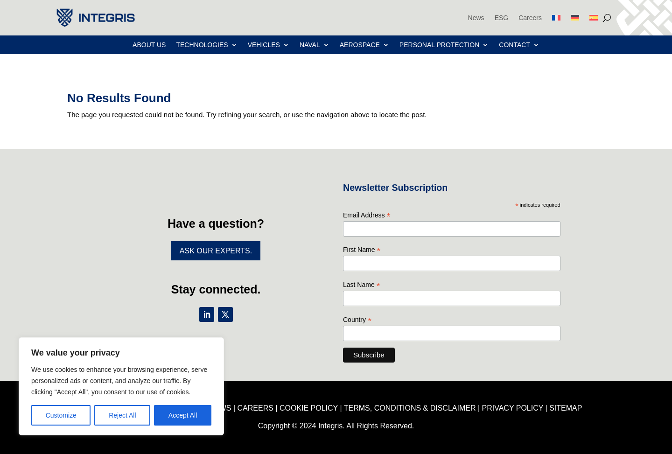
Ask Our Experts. (216, 251)
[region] (121, 386)
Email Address (367, 215)
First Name (362, 249)
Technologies (202, 45)
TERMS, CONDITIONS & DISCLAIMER (410, 408)
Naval (310, 45)
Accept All (182, 415)
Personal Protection (439, 45)
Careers (530, 17)
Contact (514, 45)
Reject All (122, 415)
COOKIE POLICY (309, 408)
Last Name (361, 284)
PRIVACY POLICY (513, 408)
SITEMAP (565, 408)
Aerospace (360, 45)
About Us (149, 45)
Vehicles (264, 45)
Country (357, 319)
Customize (61, 415)
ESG (502, 17)
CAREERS (255, 408)
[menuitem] (556, 17)
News (476, 17)
